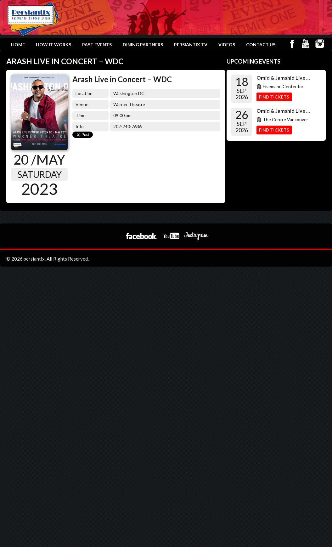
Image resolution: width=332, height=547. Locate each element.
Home (18, 44)
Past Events (97, 44)
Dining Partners (143, 44)
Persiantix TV (190, 44)
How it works (53, 44)
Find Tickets (274, 96)
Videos (226, 44)
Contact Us (260, 44)
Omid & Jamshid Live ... (283, 78)
